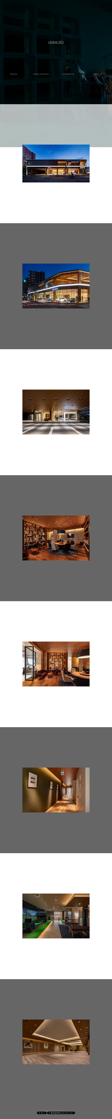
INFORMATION (68, 74)
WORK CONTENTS (41, 74)
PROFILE (13, 74)
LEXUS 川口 (56, 42)
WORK (96, 74)
